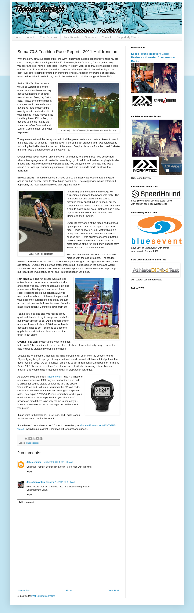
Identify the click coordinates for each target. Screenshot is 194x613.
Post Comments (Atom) (43, 596)
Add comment (26, 502)
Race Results (71, 37)
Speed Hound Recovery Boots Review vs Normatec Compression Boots (153, 57)
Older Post (113, 590)
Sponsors (90, 37)
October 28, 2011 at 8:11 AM (60, 482)
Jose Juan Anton (36, 482)
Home (17, 37)
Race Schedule (49, 37)
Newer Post (24, 590)
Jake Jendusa (34, 462)
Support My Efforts (128, 37)
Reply (29, 471)
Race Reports (32, 443)
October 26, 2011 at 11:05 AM (58, 462)
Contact (106, 37)
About (30, 37)
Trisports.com (55, 376)
